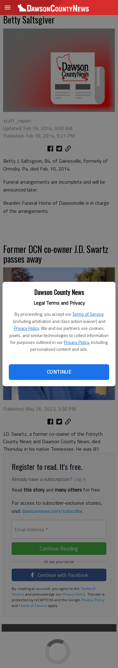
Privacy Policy (26, 328)
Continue (59, 372)
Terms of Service (88, 314)
